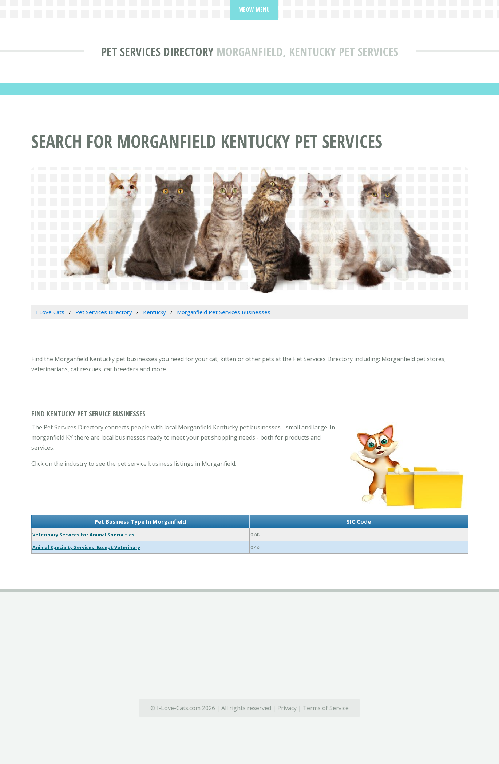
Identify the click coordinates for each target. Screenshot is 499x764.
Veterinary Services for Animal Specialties (83, 534)
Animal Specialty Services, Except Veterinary (86, 547)
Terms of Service (326, 708)
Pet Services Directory (157, 51)
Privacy (287, 708)
